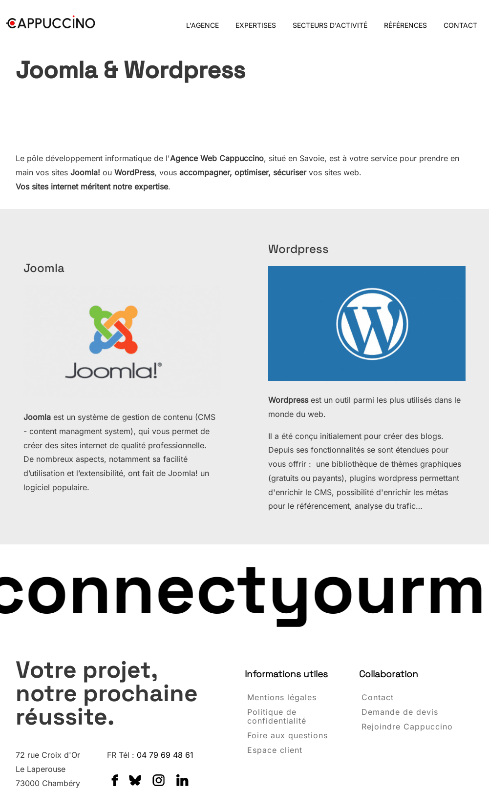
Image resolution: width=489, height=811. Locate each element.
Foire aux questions (287, 735)
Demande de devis (399, 712)
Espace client (274, 750)
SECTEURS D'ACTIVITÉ (330, 25)
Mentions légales (282, 697)
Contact (377, 697)
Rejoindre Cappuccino (407, 727)
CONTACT (460, 25)
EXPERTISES (255, 25)
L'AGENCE (202, 25)
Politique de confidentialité (276, 716)
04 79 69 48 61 (165, 755)
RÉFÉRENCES (405, 25)
